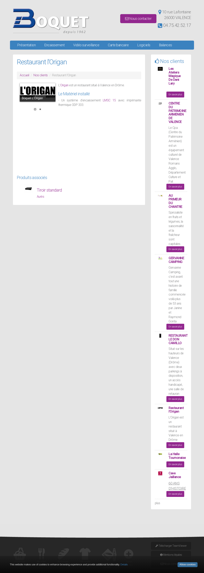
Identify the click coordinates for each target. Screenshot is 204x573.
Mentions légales (171, 554)
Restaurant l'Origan (176, 410)
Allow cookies (188, 564)
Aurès (40, 196)
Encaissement (54, 45)
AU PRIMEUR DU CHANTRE (175, 201)
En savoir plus (175, 94)
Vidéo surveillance (86, 45)
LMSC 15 (109, 100)
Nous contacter (138, 18)
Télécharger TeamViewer (171, 545)
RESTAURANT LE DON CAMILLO (178, 339)
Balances (165, 45)
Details (124, 564)
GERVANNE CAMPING (176, 260)
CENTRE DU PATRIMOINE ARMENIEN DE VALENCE (177, 112)
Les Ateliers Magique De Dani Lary (175, 76)
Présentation (26, 45)
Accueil (24, 75)
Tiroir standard (49, 190)
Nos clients (40, 75)
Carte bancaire (118, 45)
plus (157, 503)
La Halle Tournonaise (177, 456)
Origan (64, 85)
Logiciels (143, 45)
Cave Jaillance (175, 475)
